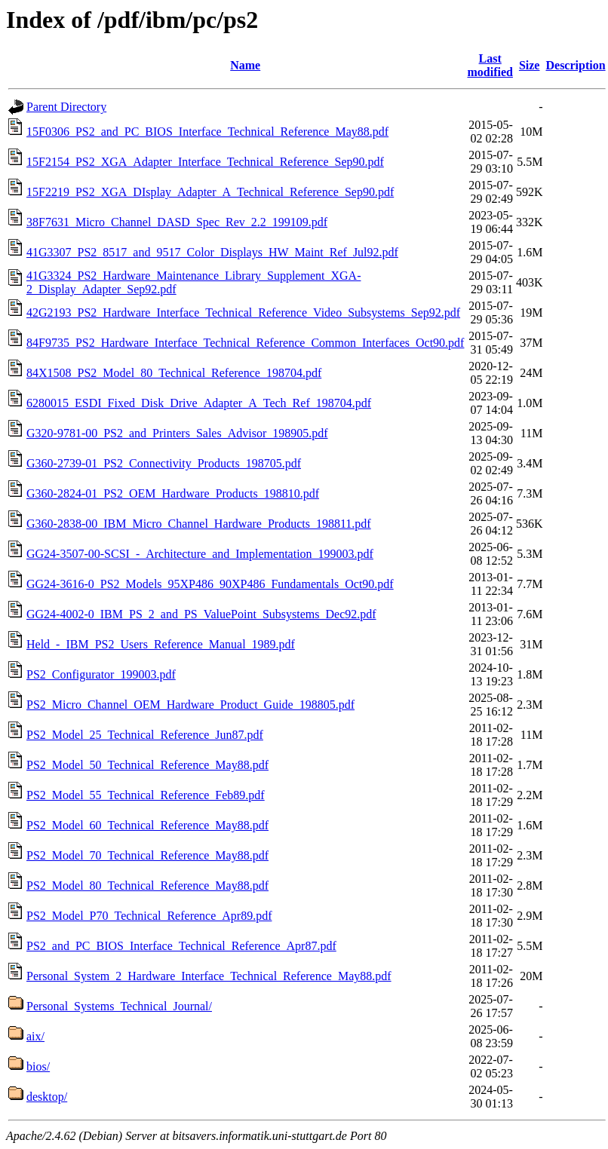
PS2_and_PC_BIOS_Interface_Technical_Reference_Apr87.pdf (181, 945)
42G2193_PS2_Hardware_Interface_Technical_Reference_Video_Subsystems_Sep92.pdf (243, 312)
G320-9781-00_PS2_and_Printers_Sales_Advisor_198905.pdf (177, 433)
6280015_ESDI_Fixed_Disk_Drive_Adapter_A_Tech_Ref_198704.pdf (198, 403)
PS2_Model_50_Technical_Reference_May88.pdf (147, 764)
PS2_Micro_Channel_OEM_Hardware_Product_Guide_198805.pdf (190, 704)
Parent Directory (66, 106)
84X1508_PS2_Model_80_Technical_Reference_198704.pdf (173, 372)
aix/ (35, 1036)
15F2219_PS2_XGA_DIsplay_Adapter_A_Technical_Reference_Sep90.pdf (210, 191)
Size (529, 65)
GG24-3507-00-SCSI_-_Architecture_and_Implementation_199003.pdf (199, 553)
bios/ (38, 1066)
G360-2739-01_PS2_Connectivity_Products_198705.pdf (163, 463)
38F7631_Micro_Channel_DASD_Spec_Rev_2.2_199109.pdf (176, 222)
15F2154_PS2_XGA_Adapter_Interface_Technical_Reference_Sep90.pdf (205, 161)
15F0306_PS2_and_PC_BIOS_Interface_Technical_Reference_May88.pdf (207, 131)
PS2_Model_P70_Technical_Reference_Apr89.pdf (149, 915)
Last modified (489, 65)
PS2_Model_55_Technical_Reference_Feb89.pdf (145, 795)
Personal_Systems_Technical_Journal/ (119, 1006)
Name (245, 65)
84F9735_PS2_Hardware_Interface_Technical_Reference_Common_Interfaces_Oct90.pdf (245, 342)
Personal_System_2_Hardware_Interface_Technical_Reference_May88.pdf (209, 976)
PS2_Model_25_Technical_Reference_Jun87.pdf (144, 734)
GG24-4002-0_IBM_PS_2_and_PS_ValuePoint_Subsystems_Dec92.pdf (201, 614)
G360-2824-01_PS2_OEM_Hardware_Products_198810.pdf (172, 493)
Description (575, 65)
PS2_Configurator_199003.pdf (101, 674)
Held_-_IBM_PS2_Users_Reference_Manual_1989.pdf (160, 644)
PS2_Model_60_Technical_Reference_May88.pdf (147, 825)
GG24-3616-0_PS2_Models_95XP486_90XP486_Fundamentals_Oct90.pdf (210, 584)
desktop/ (46, 1096)
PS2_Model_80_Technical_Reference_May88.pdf (147, 885)
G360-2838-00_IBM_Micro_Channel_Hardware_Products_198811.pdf (198, 523)
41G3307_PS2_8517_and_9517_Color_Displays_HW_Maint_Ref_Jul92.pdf (212, 252)
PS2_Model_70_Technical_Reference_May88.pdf (147, 855)
